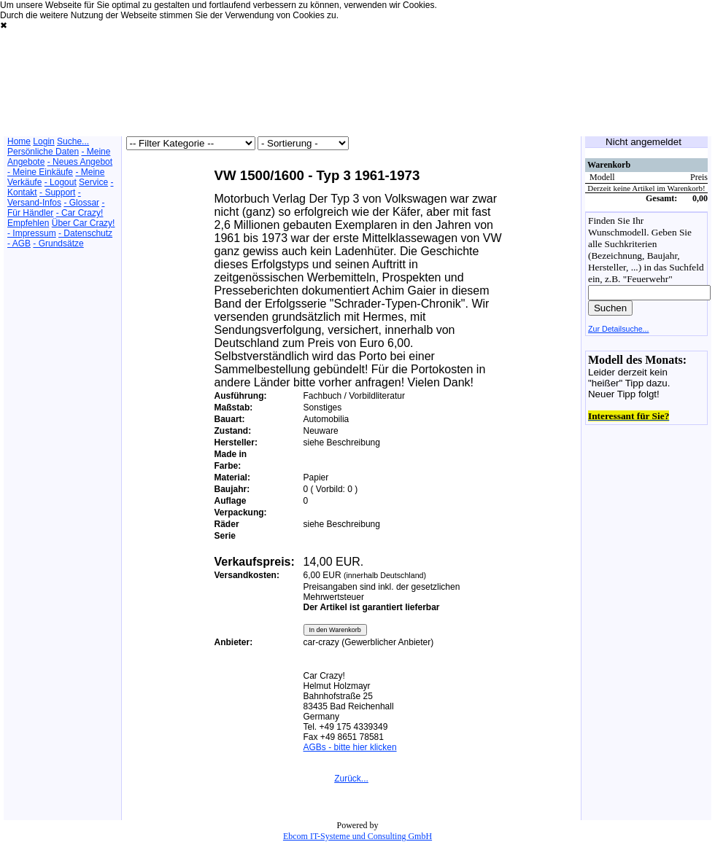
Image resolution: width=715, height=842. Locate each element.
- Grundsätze (58, 243)
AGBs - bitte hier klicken (350, 747)
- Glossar (81, 203)
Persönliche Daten (43, 152)
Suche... (73, 141)
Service (93, 182)
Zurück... (351, 778)
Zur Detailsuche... (618, 328)
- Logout (61, 182)
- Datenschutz (85, 233)
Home (19, 141)
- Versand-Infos (44, 197)
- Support (57, 192)
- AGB (19, 243)
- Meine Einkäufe (40, 172)
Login (43, 141)
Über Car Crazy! (83, 223)
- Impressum (31, 233)
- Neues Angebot (79, 162)
